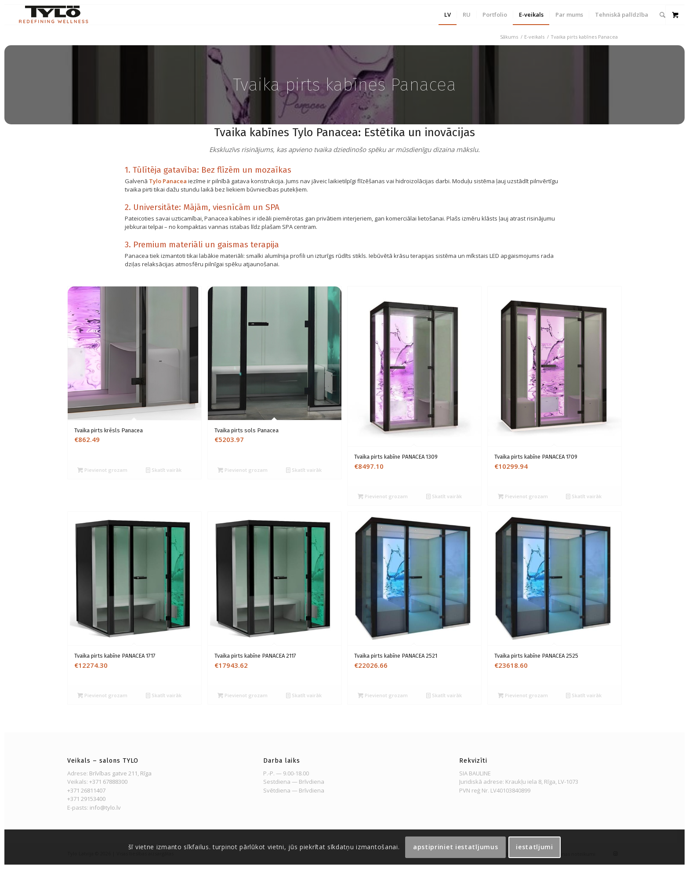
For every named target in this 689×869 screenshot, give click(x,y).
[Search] (662, 15)
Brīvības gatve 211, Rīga (120, 773)
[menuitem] (448, 15)
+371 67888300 (108, 782)
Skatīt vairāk (163, 470)
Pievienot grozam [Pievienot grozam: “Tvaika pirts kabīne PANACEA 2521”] (383, 695)
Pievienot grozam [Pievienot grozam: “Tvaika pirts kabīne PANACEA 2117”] (243, 695)
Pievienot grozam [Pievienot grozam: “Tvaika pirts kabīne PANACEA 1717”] (102, 695)
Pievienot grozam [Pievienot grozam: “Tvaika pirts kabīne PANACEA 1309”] (383, 496)
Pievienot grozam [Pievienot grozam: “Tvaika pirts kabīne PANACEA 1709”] (523, 496)
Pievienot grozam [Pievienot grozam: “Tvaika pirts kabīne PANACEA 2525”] (523, 695)
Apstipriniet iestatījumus (455, 847)
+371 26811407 (86, 790)
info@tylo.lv (105, 807)
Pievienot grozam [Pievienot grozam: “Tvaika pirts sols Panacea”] (243, 470)
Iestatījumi (534, 847)
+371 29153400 (86, 799)
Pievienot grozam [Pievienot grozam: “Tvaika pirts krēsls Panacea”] (102, 470)
